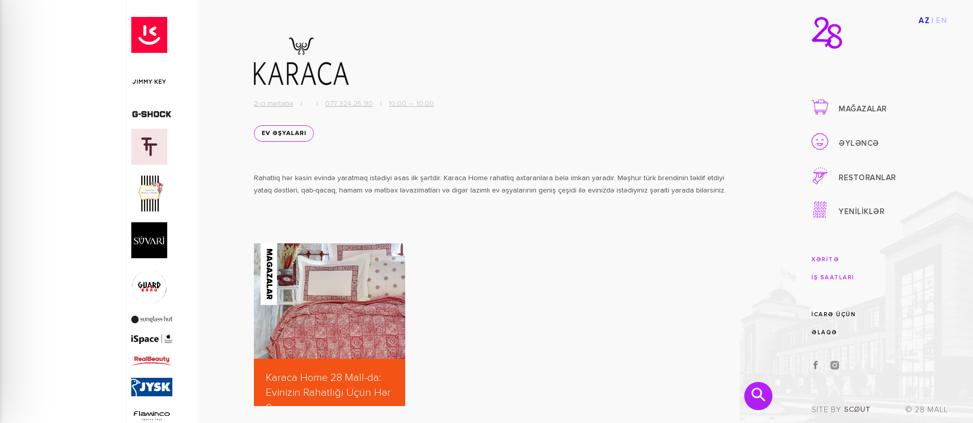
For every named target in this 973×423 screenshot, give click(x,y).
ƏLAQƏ (824, 332)
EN (942, 21)
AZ (924, 21)
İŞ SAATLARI (833, 277)
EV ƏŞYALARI (284, 133)
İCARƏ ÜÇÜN (833, 314)
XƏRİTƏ (825, 259)
